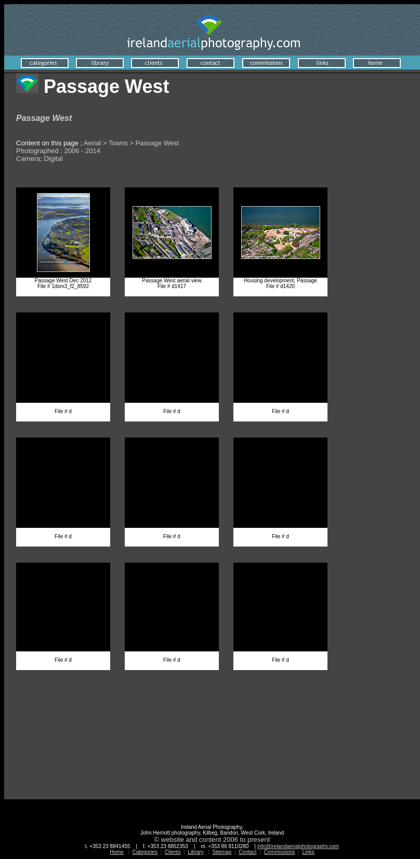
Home (117, 852)
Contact (247, 852)
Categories (145, 852)
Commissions (279, 852)
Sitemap (222, 852)
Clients (173, 852)
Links (308, 852)
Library (196, 852)
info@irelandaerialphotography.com (298, 846)
